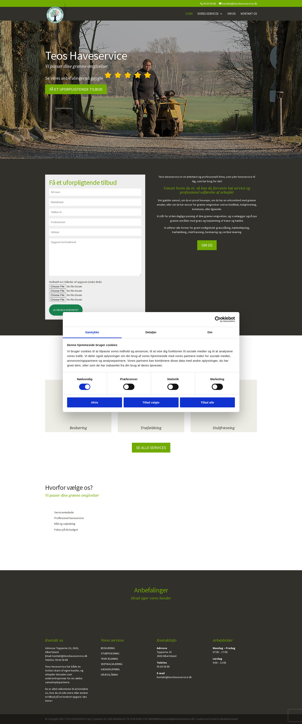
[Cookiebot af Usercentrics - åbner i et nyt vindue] (218, 319)
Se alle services (151, 447)
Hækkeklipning (110, 669)
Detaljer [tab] (151, 332)
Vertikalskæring (111, 664)
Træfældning (151, 428)
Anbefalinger (151, 590)
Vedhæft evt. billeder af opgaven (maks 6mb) (75, 282)
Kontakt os (249, 13)
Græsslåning (109, 674)
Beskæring (78, 428)
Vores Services (208, 13)
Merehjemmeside (229, 719)
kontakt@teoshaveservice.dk (69, 656)
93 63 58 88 (61, 660)
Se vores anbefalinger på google (98, 78)
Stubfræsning (224, 428)
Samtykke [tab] (92, 332)
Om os (231, 13)
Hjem (189, 13)
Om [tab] (209, 332)
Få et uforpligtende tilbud (75, 89)
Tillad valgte (150, 402)
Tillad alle (207, 402)
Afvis (94, 402)
